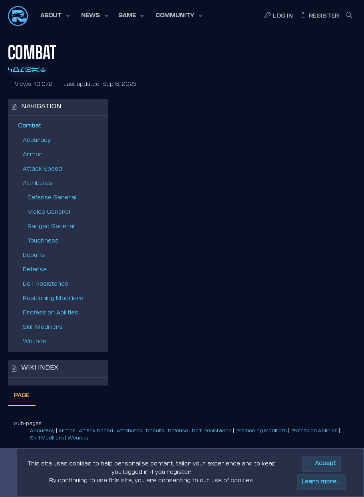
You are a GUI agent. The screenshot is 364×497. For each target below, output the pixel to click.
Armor (32, 155)
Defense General (52, 198)
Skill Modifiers (43, 327)
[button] (54, 16)
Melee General (49, 212)
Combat (29, 126)
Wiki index (39, 368)
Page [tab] (129, 109)
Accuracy (37, 140)
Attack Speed (42, 169)
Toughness (43, 241)
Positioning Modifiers (53, 299)
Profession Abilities (50, 313)
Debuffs (34, 255)
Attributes (37, 184)
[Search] (349, 16)
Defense (35, 270)
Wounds (34, 342)
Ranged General (51, 227)
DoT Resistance (45, 284)
